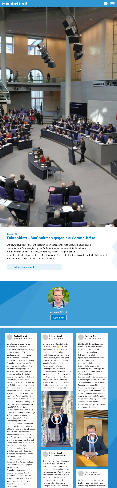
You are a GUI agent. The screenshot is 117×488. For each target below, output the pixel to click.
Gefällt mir (58, 317)
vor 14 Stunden (19, 338)
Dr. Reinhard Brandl (58, 312)
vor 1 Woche (89, 475)
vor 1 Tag (52, 338)
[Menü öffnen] (112, 3)
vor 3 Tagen (89, 338)
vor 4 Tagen (53, 455)
